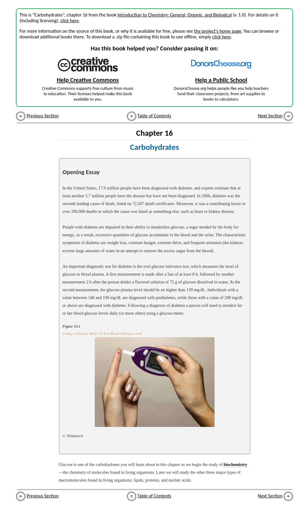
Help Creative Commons (88, 80)
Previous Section (43, 116)
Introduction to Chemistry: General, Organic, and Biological (174, 15)
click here (69, 20)
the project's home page (217, 31)
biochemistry (235, 464)
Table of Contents (154, 116)
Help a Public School (221, 80)
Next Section (270, 116)
